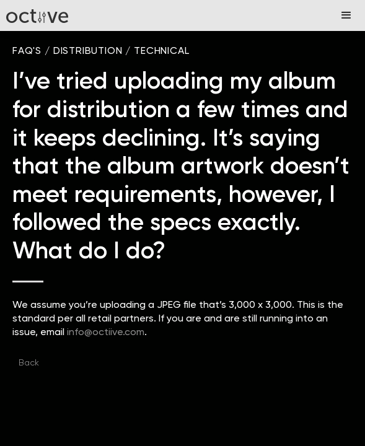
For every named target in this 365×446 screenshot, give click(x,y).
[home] (37, 16)
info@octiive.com (105, 332)
